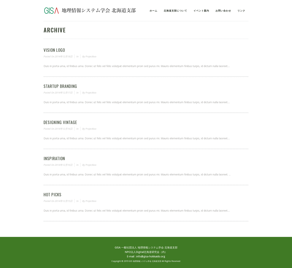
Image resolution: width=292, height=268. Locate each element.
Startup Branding (60, 86)
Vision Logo (54, 50)
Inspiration (54, 158)
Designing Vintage (60, 122)
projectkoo (90, 56)
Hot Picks (52, 194)
